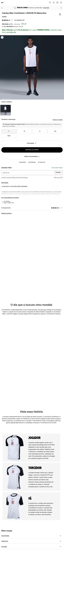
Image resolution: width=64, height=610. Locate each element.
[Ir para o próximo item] (61, 8)
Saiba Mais (46, 7)
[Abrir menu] (61, 2)
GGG (8, 136)
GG (55, 131)
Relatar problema (6, 213)
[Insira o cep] (32, 172)
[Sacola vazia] (57, 2)
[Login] (53, 2)
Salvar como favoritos (32, 156)
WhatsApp (32, 162)
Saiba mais (12, 32)
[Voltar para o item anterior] (1, 8)
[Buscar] (50, 2)
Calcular (58, 172)
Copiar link (41, 162)
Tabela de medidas (58, 119)
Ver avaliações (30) (19, 20)
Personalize (32, 143)
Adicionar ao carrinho (32, 150)
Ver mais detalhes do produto (10, 197)
